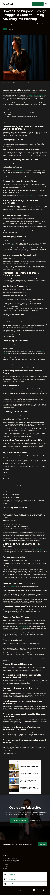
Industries (5, 866)
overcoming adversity (17, 170)
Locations (5, 864)
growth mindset (7, 415)
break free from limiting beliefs (31, 749)
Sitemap (13, 890)
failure (13, 243)
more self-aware (23, 626)
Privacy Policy (6, 890)
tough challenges (39, 549)
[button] (45, 3)
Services (5, 868)
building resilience (15, 392)
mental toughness (33, 195)
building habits (26, 445)
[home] (8, 4)
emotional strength (38, 609)
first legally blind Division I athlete (36, 95)
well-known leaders (11, 586)
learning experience (17, 659)
